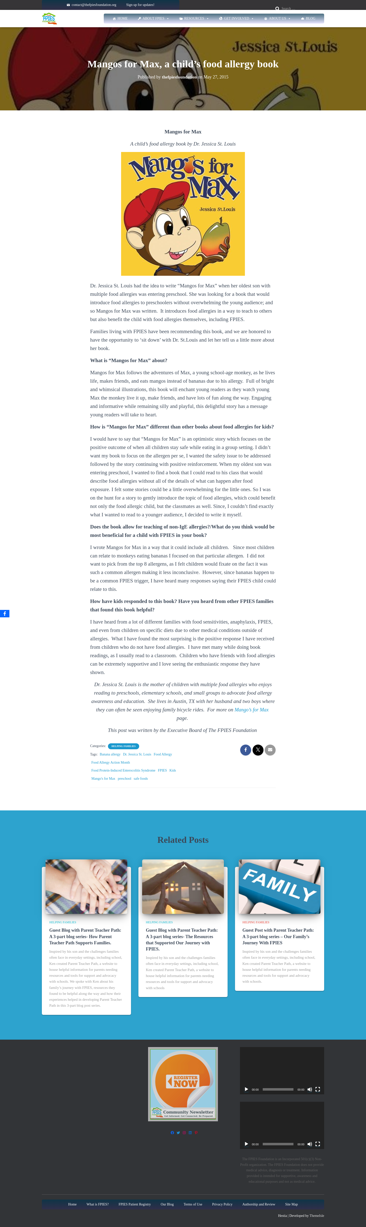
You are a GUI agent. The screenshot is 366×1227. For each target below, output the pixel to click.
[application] (282, 1070)
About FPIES (156, 19)
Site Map (291, 1204)
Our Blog (167, 1204)
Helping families (123, 746)
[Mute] (309, 1089)
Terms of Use (192, 1204)
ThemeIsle (317, 1216)
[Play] (246, 1089)
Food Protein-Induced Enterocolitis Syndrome (123, 770)
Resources (196, 19)
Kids (172, 770)
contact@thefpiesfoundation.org (94, 5)
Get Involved (239, 19)
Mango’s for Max (251, 710)
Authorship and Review (258, 1204)
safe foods (141, 778)
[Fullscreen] (317, 1089)
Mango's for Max (103, 778)
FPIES (162, 770)
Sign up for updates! (140, 5)
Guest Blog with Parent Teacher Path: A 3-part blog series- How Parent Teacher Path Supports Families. (85, 936)
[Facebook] (4, 613)
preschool (124, 778)
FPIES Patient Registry (135, 1204)
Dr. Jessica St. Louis (137, 754)
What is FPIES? (98, 1204)
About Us (280, 19)
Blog (310, 18)
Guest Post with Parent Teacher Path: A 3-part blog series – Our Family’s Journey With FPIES (278, 936)
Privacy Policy (222, 1204)
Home (122, 18)
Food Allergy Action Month (110, 762)
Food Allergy (163, 754)
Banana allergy (110, 754)
